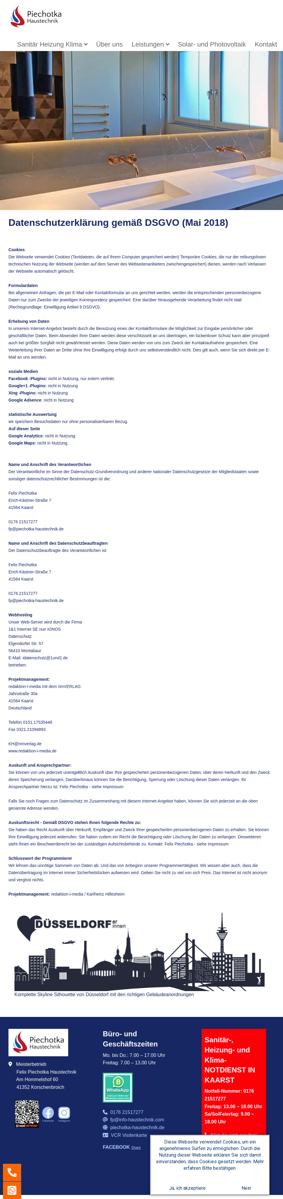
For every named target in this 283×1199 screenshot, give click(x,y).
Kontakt (266, 44)
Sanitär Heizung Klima (49, 44)
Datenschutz (218, 1101)
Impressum (217, 1091)
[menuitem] (52, 44)
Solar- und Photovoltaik (212, 44)
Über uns (109, 44)
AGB (242, 1091)
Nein (246, 1189)
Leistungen (148, 44)
